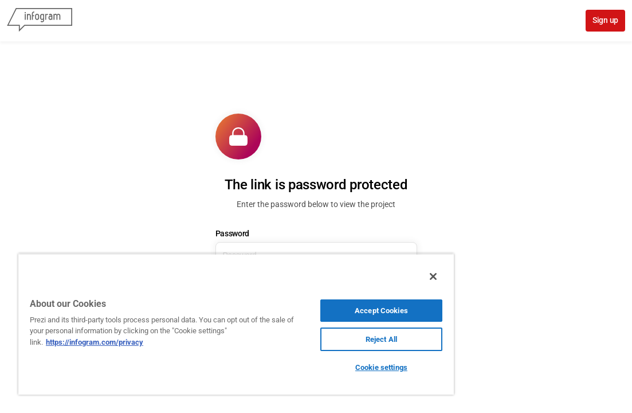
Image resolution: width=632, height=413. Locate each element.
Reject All (323, 339)
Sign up (605, 20)
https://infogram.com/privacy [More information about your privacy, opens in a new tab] (151, 342)
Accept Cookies (323, 310)
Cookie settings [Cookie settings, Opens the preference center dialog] (323, 367)
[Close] (363, 276)
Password (232, 233)
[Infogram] (39, 20)
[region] (201, 324)
